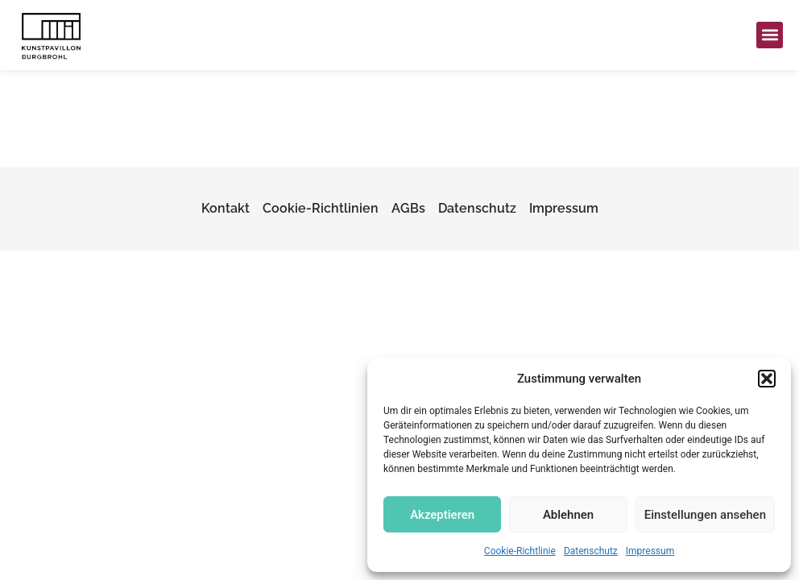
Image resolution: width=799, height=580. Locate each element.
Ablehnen (568, 515)
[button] (767, 379)
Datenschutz (591, 551)
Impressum (650, 551)
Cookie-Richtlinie (520, 551)
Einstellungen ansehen (705, 515)
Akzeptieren (442, 515)
